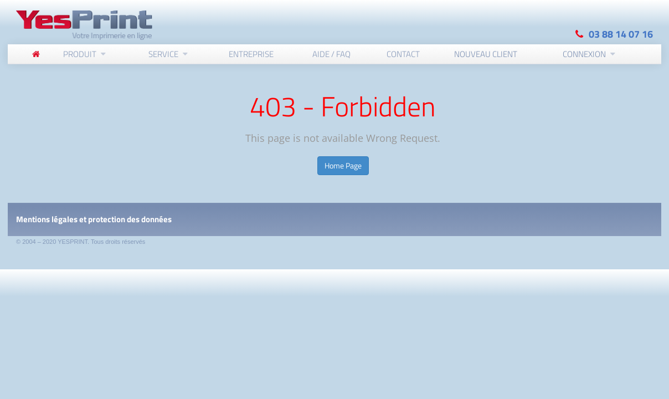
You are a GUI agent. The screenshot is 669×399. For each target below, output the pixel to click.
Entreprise (251, 53)
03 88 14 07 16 (621, 33)
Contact (403, 53)
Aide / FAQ (331, 53)
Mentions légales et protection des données (94, 219)
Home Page (343, 165)
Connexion (584, 53)
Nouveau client (485, 53)
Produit (79, 53)
